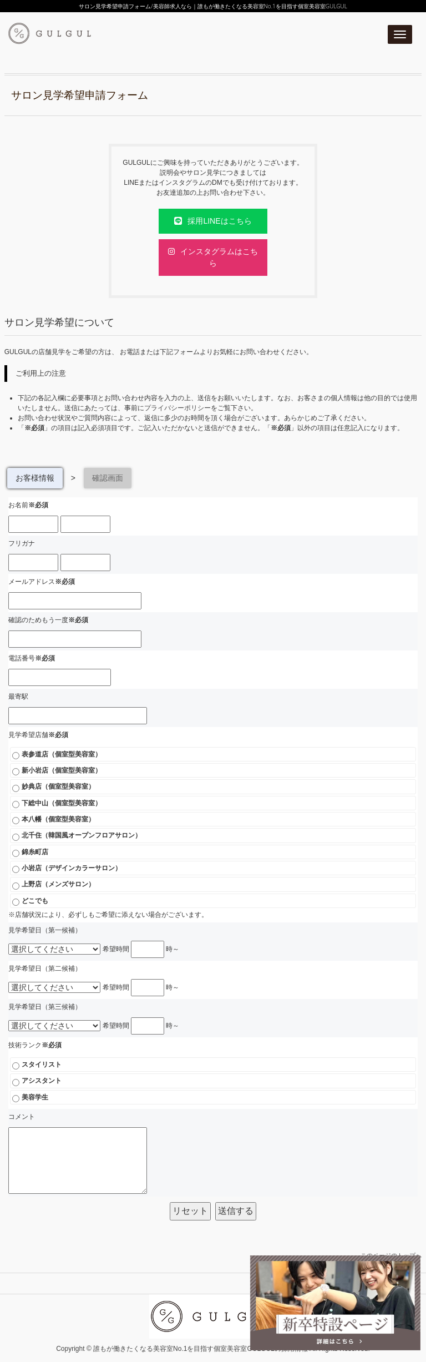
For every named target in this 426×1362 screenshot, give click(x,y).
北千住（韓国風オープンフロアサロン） (76, 835)
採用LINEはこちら (212, 220)
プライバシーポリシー (177, 408)
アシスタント (36, 1081)
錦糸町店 (30, 852)
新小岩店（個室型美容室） (56, 770)
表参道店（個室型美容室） (56, 754)
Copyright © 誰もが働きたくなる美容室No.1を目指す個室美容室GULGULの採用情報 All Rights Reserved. (213, 1349)
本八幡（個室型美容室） (53, 819)
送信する (235, 1210)
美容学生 (30, 1097)
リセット (190, 1210)
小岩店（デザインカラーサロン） (66, 868)
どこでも (30, 901)
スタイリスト (36, 1065)
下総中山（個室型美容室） (56, 803)
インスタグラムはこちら (213, 257)
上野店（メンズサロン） (53, 884)
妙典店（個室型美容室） (53, 787)
